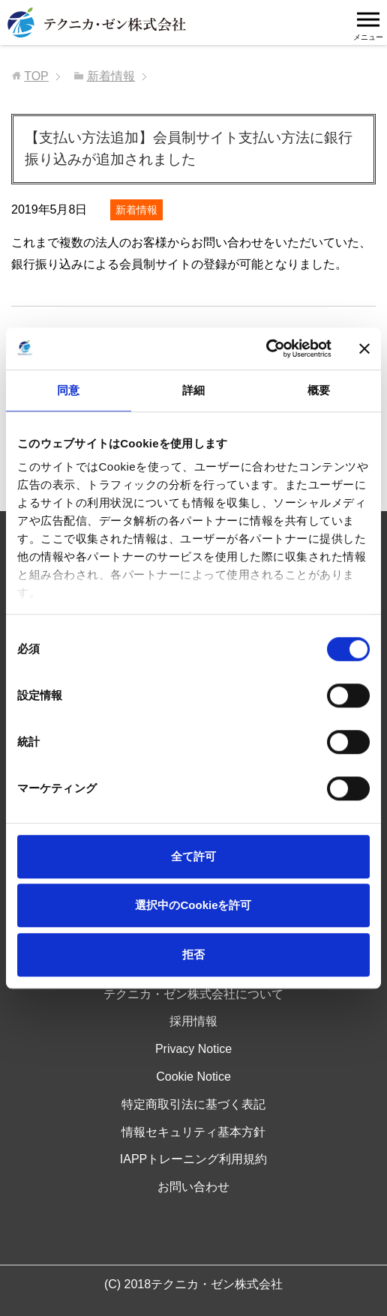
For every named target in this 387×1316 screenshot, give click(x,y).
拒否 (193, 954)
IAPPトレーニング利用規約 (193, 1159)
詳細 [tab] (193, 390)
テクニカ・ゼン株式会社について (194, 994)
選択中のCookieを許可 (193, 905)
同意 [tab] (68, 390)
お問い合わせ (194, 1186)
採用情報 (194, 1021)
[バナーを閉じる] (364, 348)
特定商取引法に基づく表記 (194, 1104)
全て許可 (193, 856)
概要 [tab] (319, 390)
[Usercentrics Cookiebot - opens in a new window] (266, 348)
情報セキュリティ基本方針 (194, 1132)
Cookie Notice (193, 1076)
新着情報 (137, 210)
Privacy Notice (193, 1048)
